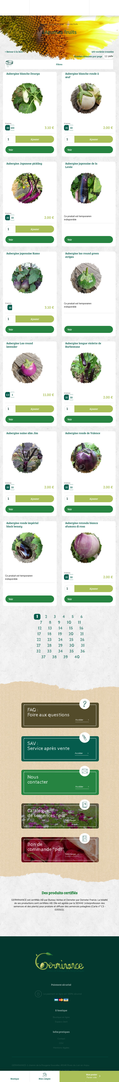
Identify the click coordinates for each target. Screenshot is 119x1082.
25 (67, 127)
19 (60, 634)
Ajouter (35, 139)
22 (39, 639)
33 (49, 651)
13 (50, 628)
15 (71, 628)
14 (60, 628)
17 (39, 634)
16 (81, 628)
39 (65, 657)
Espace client (61, 1021)
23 (49, 639)
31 (83, 645)
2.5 (7, 394)
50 (8, 127)
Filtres (59, 64)
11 (79, 622)
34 (60, 651)
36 (82, 651)
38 (54, 657)
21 (82, 634)
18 (49, 634)
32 (38, 651)
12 (40, 628)
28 (49, 645)
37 (43, 657)
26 (82, 639)
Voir (11, 149)
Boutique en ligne (56, 24)
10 (69, 622)
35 (71, 651)
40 (77, 657)
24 (60, 639)
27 (39, 645)
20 (71, 634)
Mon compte (45, 1076)
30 (71, 645)
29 (60, 645)
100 (12, 127)
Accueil (44, 24)
